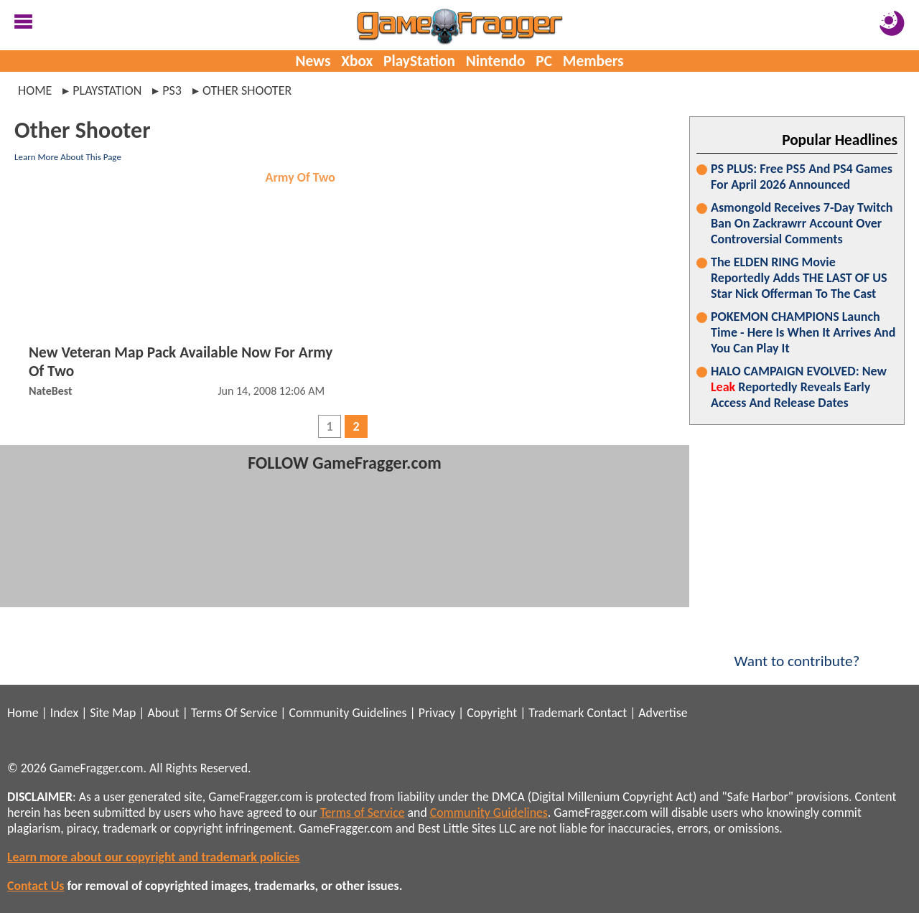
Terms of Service (362, 812)
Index (64, 713)
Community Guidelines (347, 713)
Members (593, 61)
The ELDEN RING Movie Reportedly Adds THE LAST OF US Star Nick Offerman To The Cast (799, 277)
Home (35, 90)
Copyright (492, 713)
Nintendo (496, 61)
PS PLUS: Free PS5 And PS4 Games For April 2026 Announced (801, 176)
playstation (107, 90)
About (163, 713)
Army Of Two (300, 177)
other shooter (246, 90)
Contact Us (35, 886)
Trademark (556, 713)
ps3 (172, 90)
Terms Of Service (234, 713)
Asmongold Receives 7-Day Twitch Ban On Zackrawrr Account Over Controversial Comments (801, 223)
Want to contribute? (797, 651)
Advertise (662, 713)
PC (544, 61)
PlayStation (419, 61)
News (312, 61)
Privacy (437, 713)
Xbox (357, 61)
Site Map (113, 713)
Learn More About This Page (67, 156)
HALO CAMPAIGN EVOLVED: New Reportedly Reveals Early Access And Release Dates (799, 387)
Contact (607, 713)
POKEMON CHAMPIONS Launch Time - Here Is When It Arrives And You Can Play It (803, 332)
